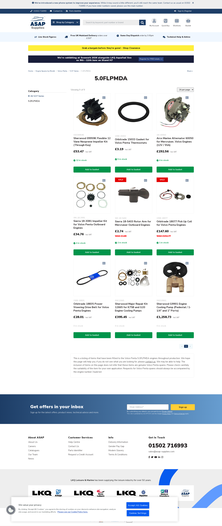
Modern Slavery (116, 450)
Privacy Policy (166, 414)
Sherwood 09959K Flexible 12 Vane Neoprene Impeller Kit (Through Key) (92, 142)
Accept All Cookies (138, 505)
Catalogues (33, 450)
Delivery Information (118, 442)
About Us (33, 442)
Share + (190, 71)
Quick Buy (165, 22)
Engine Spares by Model (45, 71)
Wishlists (177, 22)
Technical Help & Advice (178, 37)
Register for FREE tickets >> (151, 59)
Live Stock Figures (47, 37)
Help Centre (74, 442)
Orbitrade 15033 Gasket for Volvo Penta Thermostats (132, 141)
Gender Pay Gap (116, 446)
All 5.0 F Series (36, 96)
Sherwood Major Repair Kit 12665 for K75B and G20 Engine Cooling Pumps (131, 307)
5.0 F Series (74, 71)
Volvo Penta (62, 71)
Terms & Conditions (117, 454)
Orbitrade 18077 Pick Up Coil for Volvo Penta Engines (174, 223)
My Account (154, 22)
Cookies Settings (138, 513)
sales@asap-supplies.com (161, 451)
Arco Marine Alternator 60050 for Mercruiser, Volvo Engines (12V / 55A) (175, 142)
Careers (32, 446)
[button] (10, 510)
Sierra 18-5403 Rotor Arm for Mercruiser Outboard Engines (133, 223)
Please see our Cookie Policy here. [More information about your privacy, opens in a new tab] (72, 512)
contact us (150, 361)
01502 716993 (168, 445)
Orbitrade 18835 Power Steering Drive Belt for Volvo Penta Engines (91, 307)
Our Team (33, 454)
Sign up (183, 407)
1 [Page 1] (186, 346)
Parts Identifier (75, 450)
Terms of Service (179, 414)
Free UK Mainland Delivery (89, 37)
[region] (94, 509)
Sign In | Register (183, 11)
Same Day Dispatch (137, 35)
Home (30, 71)
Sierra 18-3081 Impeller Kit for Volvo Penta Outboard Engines (90, 224)
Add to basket (92, 169)
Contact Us (73, 446)
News (31, 458)
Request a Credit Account (80, 454)
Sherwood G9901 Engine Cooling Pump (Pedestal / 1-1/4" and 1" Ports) (174, 307)
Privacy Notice (167, 411)
